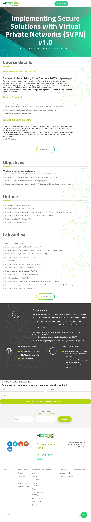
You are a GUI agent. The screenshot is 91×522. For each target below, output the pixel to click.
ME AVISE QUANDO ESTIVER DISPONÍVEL (45, 401)
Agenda (49, 469)
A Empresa (22, 469)
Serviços (63, 469)
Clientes (20, 480)
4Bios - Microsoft (37, 501)
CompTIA (35, 505)
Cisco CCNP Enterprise (35, 484)
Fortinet (34, 489)
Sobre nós (21, 473)
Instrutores (21, 476)
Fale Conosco (79, 469)
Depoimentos (22, 483)
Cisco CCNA (35, 480)
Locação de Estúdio (66, 476)
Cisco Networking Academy (37, 493)
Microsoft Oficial (37, 498)
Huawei (34, 476)
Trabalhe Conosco (23, 487)
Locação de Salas (65, 473)
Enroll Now (45, 150)
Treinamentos (38, 469)
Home (6, 469)
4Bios (34, 473)
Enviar (55, 417)
